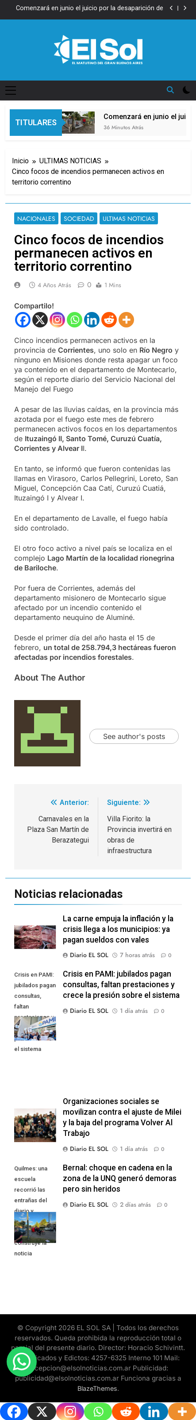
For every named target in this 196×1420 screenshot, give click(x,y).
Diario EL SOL (89, 955)
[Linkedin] (92, 319)
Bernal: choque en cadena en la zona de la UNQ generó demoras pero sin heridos (120, 1178)
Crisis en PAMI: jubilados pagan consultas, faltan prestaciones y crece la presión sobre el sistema (121, 985)
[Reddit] (109, 319)
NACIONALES (36, 218)
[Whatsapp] (74, 319)
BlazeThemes (97, 1388)
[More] (126, 319)
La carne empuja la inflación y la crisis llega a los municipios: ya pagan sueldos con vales (118, 929)
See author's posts (134, 736)
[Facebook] (23, 319)
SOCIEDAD (79, 218)
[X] (40, 319)
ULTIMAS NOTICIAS (129, 218)
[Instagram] (57, 319)
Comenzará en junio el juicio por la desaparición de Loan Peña (89, 8)
